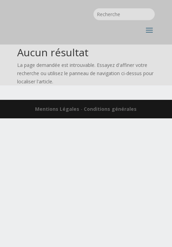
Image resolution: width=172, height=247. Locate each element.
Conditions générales (110, 109)
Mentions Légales (57, 109)
